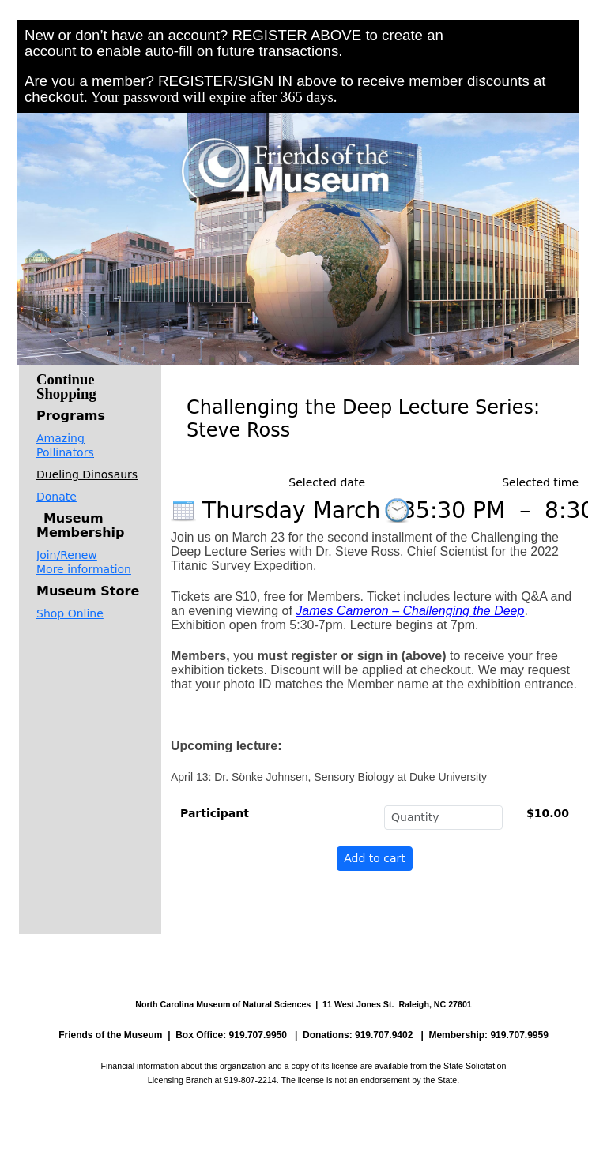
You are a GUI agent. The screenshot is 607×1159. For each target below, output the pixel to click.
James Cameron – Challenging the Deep (410, 610)
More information (83, 569)
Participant (214, 813)
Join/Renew (66, 555)
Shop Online (70, 613)
